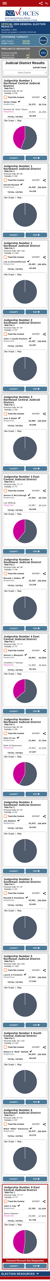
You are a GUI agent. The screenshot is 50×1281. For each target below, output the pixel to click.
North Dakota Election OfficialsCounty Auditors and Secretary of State (21, 19)
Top (36, 158)
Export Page (39, 68)
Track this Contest (16, 97)
